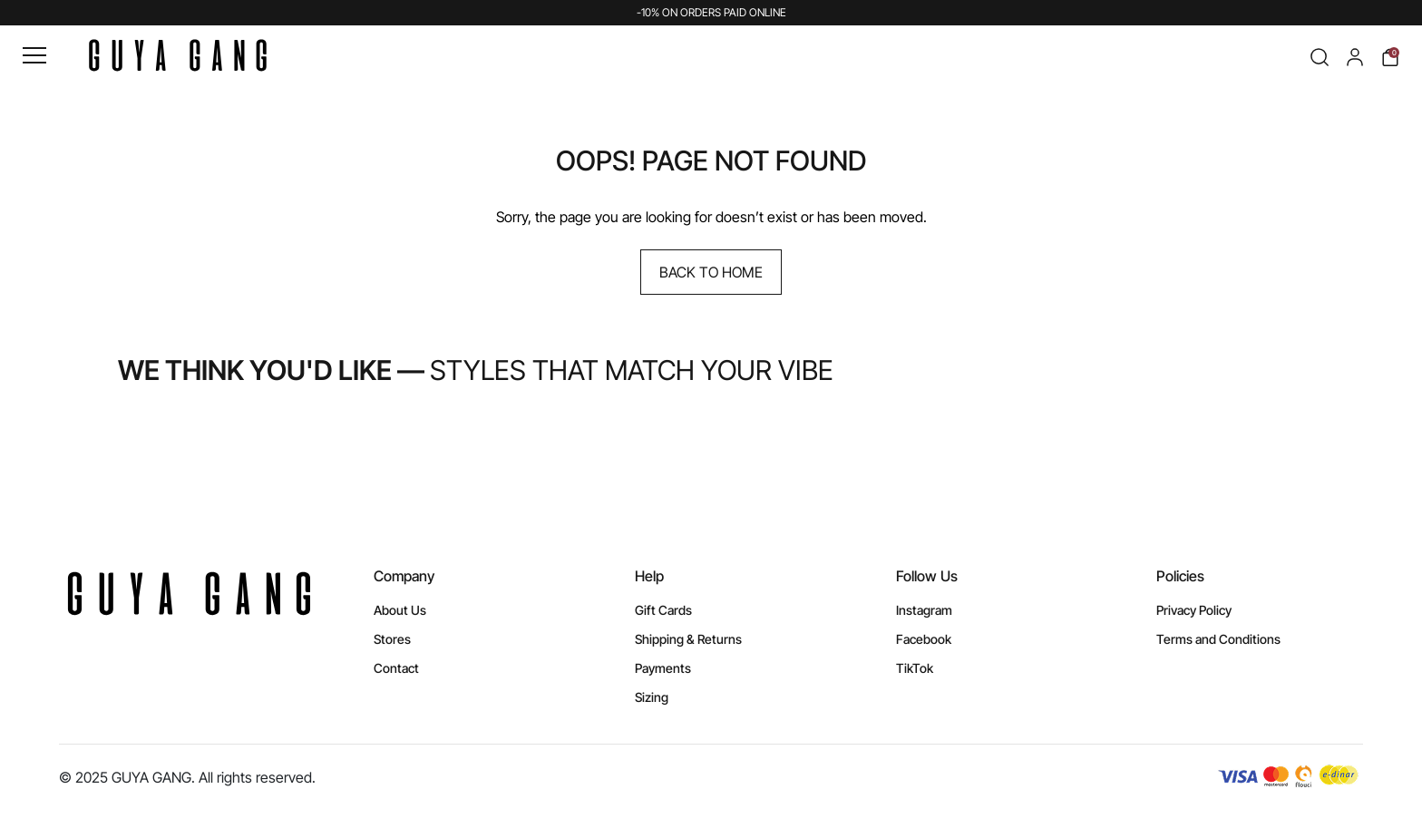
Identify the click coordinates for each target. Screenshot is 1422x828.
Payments (663, 668)
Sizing (651, 697)
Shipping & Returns (688, 639)
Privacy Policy (1194, 610)
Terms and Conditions (1218, 639)
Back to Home (711, 272)
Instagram (924, 610)
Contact (396, 668)
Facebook (923, 639)
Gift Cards (663, 610)
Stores (392, 639)
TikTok (914, 668)
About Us (400, 610)
